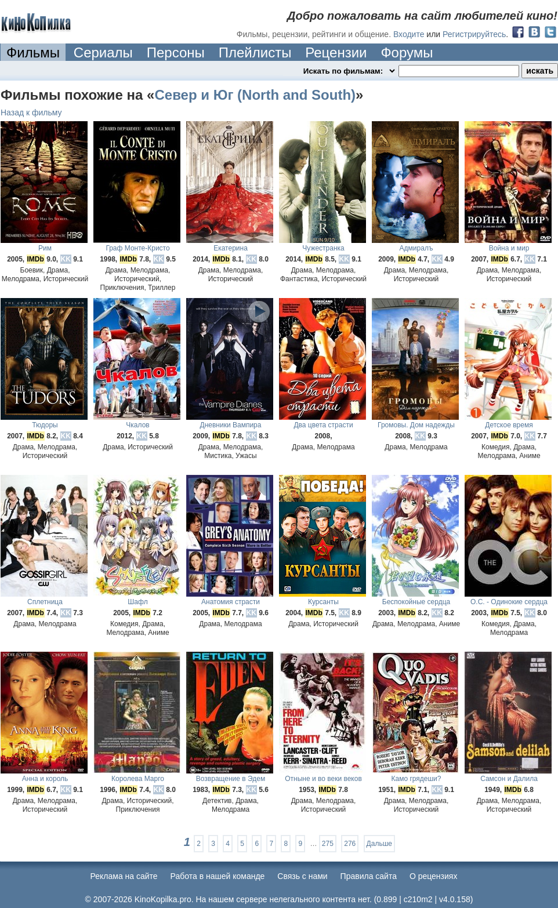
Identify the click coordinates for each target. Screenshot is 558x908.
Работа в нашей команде (218, 876)
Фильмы (33, 52)
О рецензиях (434, 876)
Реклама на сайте (124, 876)
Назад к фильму (31, 112)
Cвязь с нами (302, 876)
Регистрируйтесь (474, 34)
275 (328, 844)
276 (350, 844)
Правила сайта (368, 876)
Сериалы (103, 52)
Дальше (379, 844)
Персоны (176, 52)
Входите (409, 34)
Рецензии (336, 52)
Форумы (407, 52)
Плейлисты (255, 52)
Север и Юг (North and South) (255, 95)
